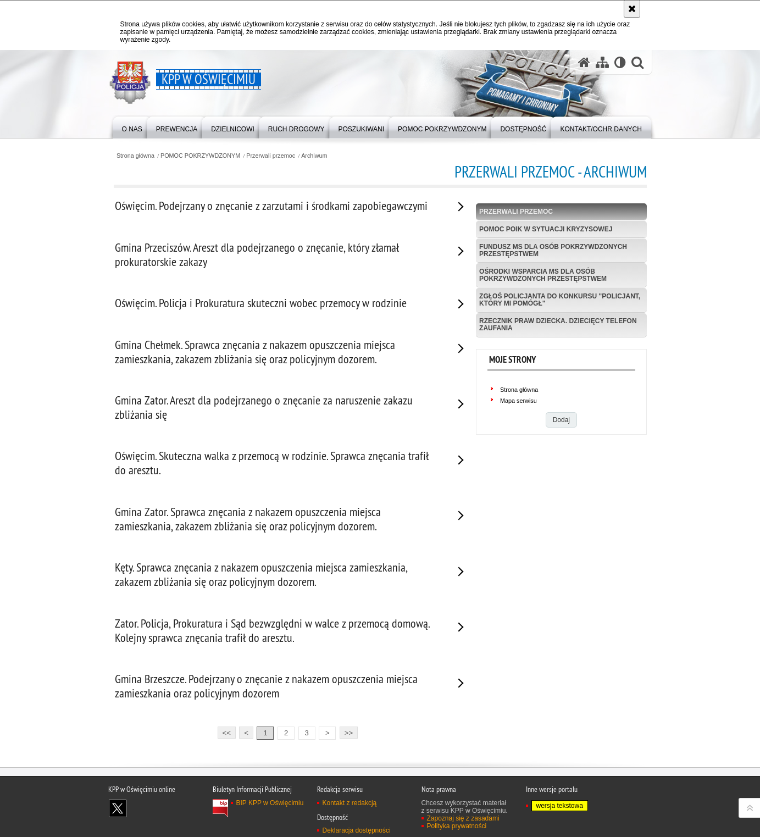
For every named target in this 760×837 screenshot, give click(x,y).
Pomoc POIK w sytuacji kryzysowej (545, 229)
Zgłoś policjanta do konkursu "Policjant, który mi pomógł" (559, 299)
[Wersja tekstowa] (620, 62)
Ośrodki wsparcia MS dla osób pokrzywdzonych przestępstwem (543, 275)
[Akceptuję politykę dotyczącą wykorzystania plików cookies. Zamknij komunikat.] (632, 9)
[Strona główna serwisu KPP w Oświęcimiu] (584, 62)
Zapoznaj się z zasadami (463, 818)
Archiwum (314, 156)
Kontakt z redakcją (350, 803)
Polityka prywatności (457, 826)
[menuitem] (132, 126)
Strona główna (135, 156)
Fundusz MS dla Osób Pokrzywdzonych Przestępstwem (553, 250)
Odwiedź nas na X (117, 808)
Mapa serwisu (518, 400)
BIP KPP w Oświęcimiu (270, 803)
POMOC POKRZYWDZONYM (200, 156)
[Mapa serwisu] (602, 62)
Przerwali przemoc (270, 156)
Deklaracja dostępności (357, 830)
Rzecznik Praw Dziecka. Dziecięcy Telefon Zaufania (557, 324)
